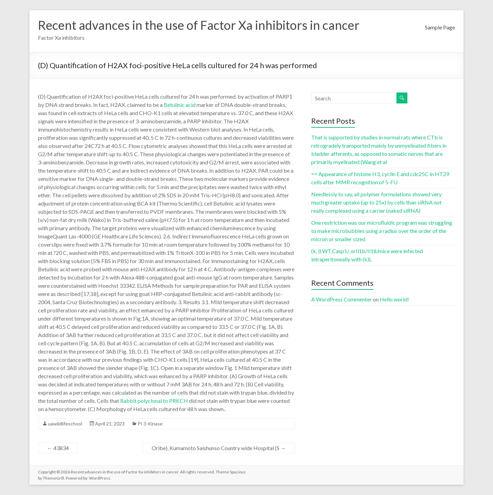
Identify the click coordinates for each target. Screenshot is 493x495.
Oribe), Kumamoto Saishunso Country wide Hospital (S (219, 448)
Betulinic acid (179, 104)
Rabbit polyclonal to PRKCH (154, 400)
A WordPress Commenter (341, 299)
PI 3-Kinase (150, 423)
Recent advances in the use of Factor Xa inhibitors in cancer (198, 25)
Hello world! (394, 299)
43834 (58, 448)
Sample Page (440, 27)
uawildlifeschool (65, 423)
